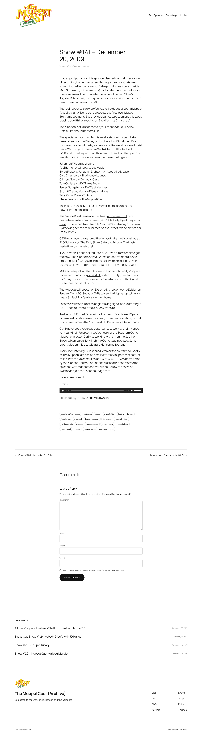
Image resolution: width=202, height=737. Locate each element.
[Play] (63, 390)
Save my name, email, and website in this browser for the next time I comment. (93, 570)
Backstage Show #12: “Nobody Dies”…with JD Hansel (48, 636)
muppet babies (92, 424)
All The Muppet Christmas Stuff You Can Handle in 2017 (50, 628)
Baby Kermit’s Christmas (114, 120)
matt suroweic (67, 424)
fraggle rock (66, 419)
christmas (88, 414)
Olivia (63, 224)
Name (62, 533)
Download (103, 398)
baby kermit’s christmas (70, 414)
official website (89, 90)
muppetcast (66, 429)
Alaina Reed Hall (117, 216)
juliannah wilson (121, 419)
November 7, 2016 (180, 653)
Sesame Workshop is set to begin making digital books (94, 304)
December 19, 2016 (179, 645)
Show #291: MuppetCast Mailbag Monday (42, 653)
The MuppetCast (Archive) (40, 693)
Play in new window (83, 398)
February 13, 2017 (180, 636)
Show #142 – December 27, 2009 (166, 455)
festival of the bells (125, 414)
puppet (77, 429)
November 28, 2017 (179, 628)
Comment (64, 500)
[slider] (97, 390)
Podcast (85, 66)
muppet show (107, 424)
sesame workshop (106, 429)
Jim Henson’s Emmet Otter (76, 314)
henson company (92, 419)
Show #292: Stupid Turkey (32, 645)
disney (97, 414)
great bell (78, 419)
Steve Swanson (74, 66)
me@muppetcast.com (122, 355)
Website (63, 558)
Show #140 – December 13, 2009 (35, 455)
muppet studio (122, 424)
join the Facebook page (89, 371)
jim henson (107, 419)
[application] (101, 390)
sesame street (90, 429)
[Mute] (132, 390)
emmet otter (109, 414)
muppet (79, 424)
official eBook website (101, 308)
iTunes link (94, 275)
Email (62, 545)
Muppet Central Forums (83, 363)
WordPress (183, 729)
